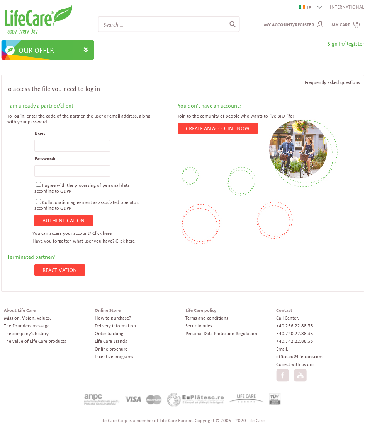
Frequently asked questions (332, 82)
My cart (346, 24)
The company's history (26, 333)
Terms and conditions (206, 318)
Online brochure (111, 349)
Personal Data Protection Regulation (221, 333)
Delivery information (115, 325)
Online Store (108, 310)
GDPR (65, 191)
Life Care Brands (111, 341)
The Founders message (26, 325)
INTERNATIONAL (347, 7)
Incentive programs (114, 356)
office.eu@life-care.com (299, 356)
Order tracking (109, 333)
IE (305, 7)
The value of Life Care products (35, 341)
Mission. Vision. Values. (27, 318)
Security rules (198, 325)
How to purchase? (113, 318)
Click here (102, 233)
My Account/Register (289, 24)
